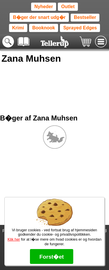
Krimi (18, 27)
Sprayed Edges (80, 27)
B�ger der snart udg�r (39, 17)
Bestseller (85, 17)
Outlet (68, 6)
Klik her (14, 239)
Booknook (43, 27)
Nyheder (43, 6)
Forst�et (51, 257)
